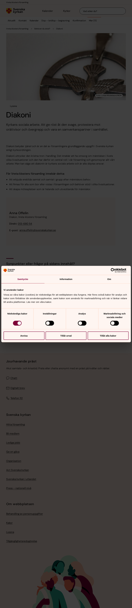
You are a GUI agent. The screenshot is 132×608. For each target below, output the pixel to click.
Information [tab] (66, 279)
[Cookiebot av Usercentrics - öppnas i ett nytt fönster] (115, 270)
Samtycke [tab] (22, 279)
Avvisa (24, 335)
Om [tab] (109, 279)
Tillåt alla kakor (108, 335)
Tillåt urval (66, 335)
